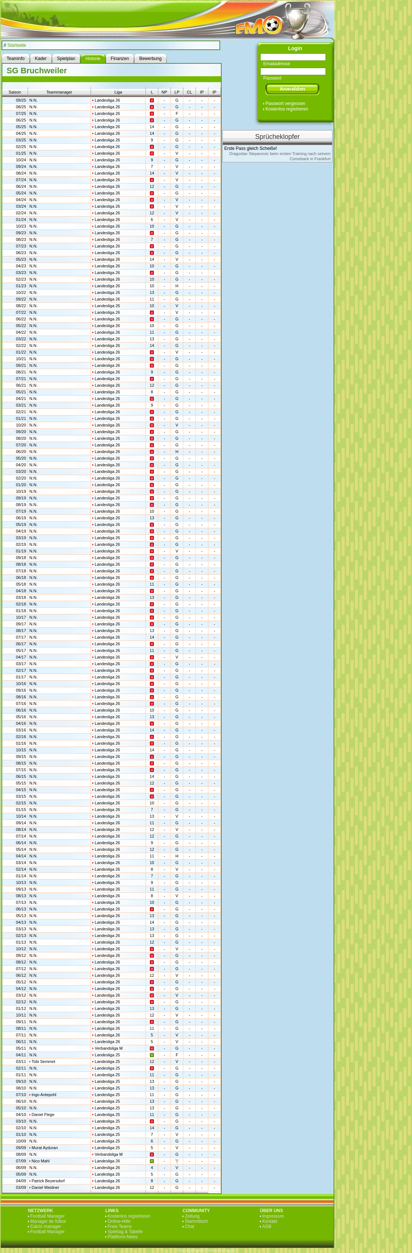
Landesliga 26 (107, 100)
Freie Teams (120, 1226)
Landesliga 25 (107, 1055)
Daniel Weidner (45, 1187)
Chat (189, 1226)
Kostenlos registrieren (286, 109)
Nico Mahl (41, 1161)
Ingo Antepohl (44, 1094)
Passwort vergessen (285, 103)
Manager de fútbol (48, 1221)
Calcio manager (45, 1226)
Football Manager (47, 1216)
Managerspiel (190, 1250)
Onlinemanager (220, 1250)
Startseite (16, 45)
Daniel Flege (43, 1114)
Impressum (273, 1216)
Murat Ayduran (45, 1147)
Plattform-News (123, 1236)
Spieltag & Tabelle (125, 1231)
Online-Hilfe (119, 1221)
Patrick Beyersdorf (48, 1181)
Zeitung (192, 1216)
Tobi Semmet (43, 1061)
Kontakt (269, 1221)
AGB (266, 1226)
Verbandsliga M (109, 1048)
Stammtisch (196, 1221)
